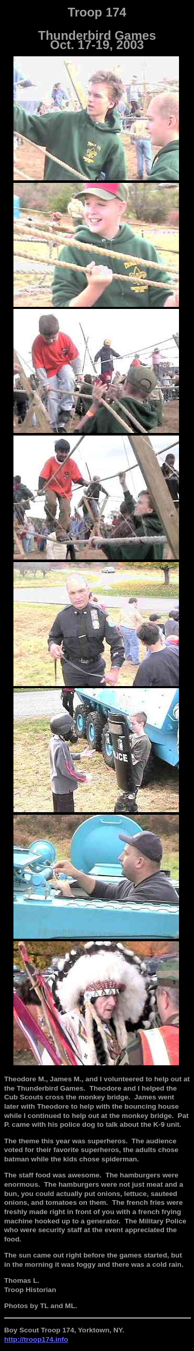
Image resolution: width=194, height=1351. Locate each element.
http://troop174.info (36, 1339)
